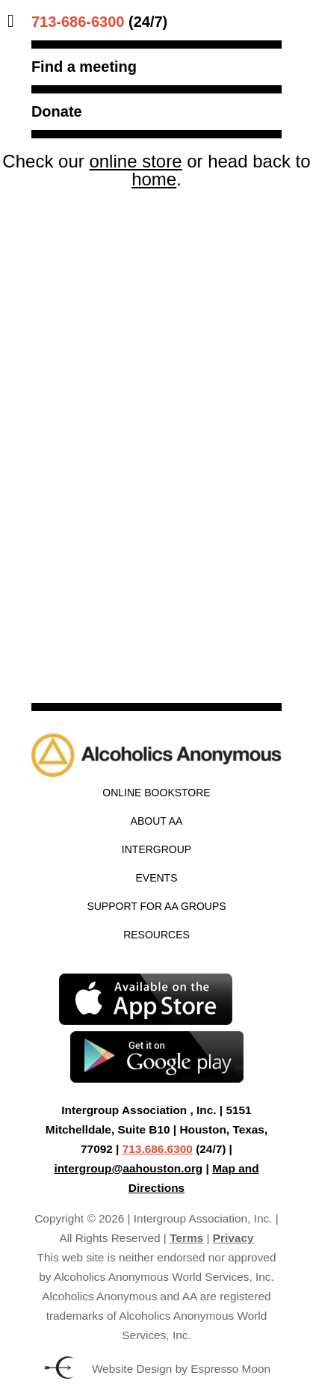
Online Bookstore (156, 793)
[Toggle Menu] (14, 21)
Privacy (233, 1237)
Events (156, 878)
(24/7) (99, 21)
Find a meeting (84, 66)
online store (135, 161)
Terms (186, 1237)
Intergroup (156, 849)
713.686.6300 (158, 1149)
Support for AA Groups (156, 906)
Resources (156, 935)
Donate (56, 111)
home (153, 179)
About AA (157, 821)
